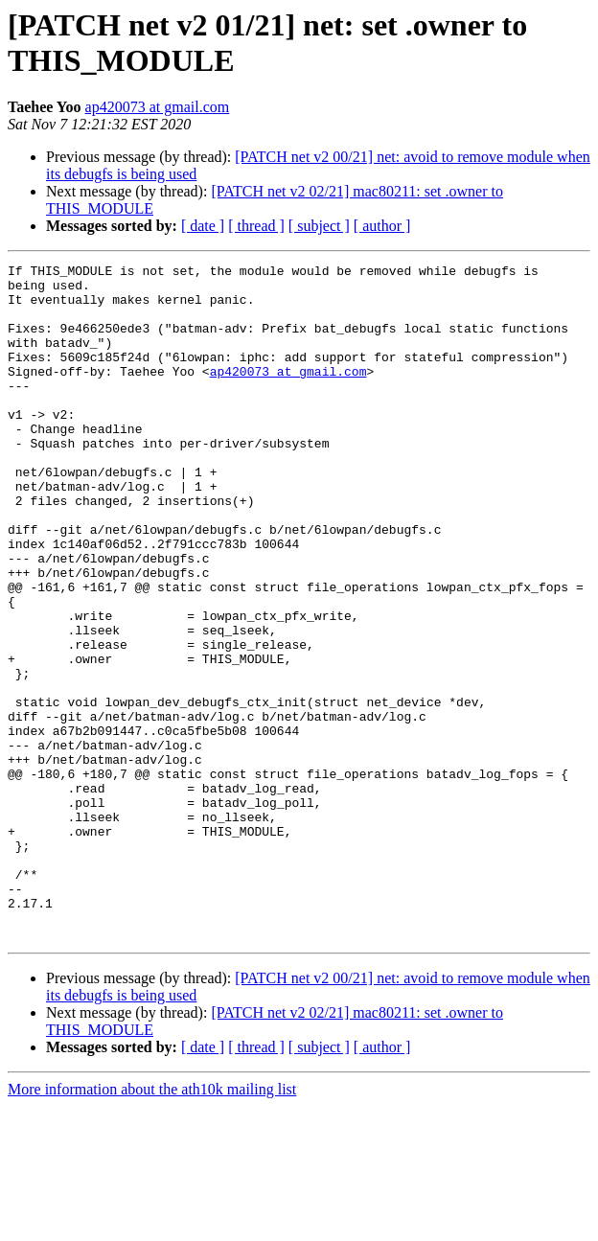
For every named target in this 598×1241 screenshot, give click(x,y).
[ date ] (202, 226)
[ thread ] (256, 226)
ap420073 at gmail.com (157, 107)
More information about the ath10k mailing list (152, 1224)
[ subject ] (319, 226)
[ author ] (382, 226)
